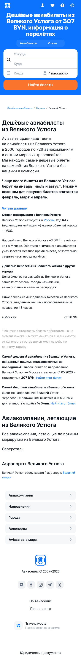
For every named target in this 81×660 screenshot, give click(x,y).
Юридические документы (40, 653)
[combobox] (40, 54)
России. (50, 220)
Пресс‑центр (40, 609)
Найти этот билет (49, 378)
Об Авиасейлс (40, 601)
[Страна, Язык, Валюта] (72, 5)
